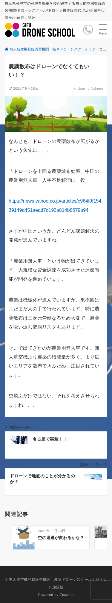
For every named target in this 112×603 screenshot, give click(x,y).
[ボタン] (88, 29)
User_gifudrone (90, 88)
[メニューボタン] (103, 29)
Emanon (67, 594)
